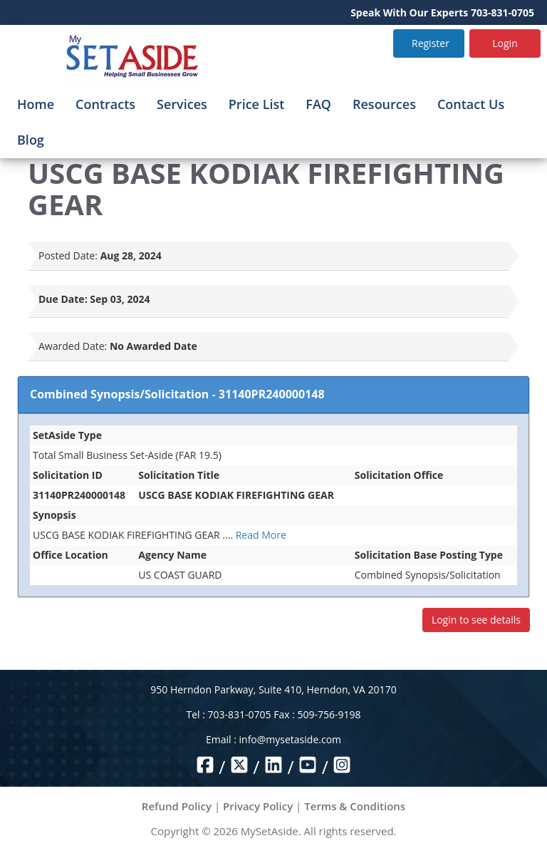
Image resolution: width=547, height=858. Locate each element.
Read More (261, 535)
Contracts (105, 104)
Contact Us (470, 104)
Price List (257, 104)
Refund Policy (177, 806)
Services (182, 104)
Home (35, 104)
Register (430, 43)
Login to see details (476, 619)
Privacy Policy (258, 806)
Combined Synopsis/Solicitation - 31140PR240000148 (177, 394)
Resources (384, 104)
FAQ (318, 104)
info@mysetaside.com (290, 739)
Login (504, 43)
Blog (30, 139)
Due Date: (63, 299)
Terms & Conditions (354, 806)
